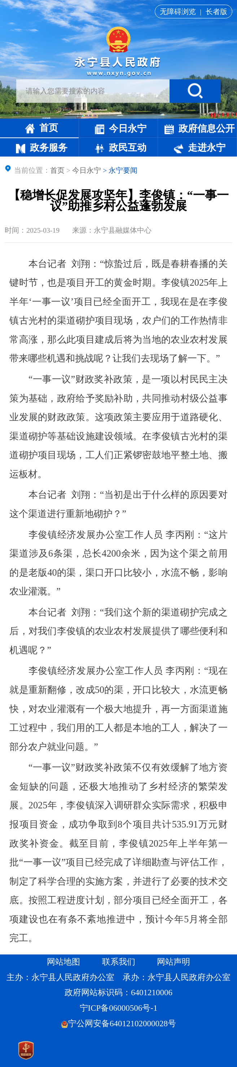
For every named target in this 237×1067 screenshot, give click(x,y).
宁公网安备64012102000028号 (118, 1023)
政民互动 (120, 147)
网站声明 (173, 961)
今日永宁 (120, 128)
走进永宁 (199, 147)
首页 (41, 128)
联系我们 (118, 961)
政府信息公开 (199, 128)
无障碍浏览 (178, 12)
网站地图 (63, 961)
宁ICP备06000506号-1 (120, 1008)
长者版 (216, 12)
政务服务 (41, 147)
